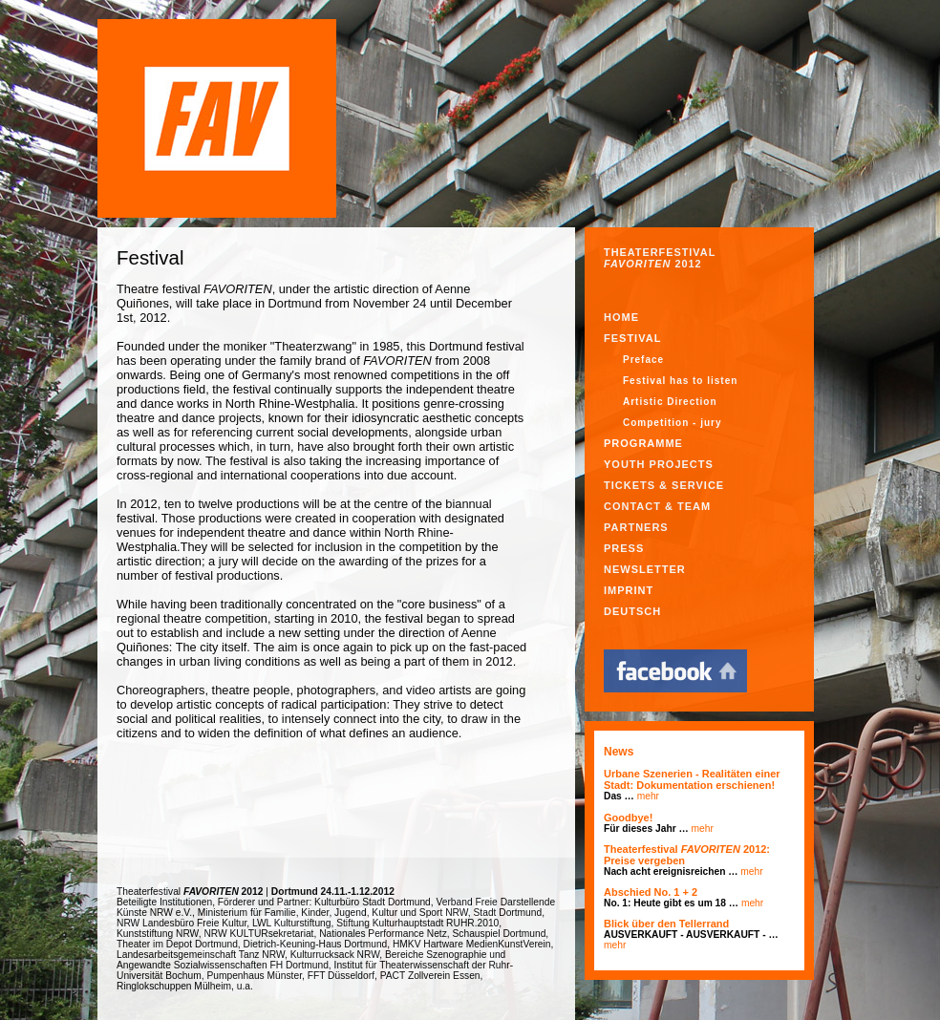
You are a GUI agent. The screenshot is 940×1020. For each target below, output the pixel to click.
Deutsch (632, 611)
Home (621, 317)
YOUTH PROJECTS (659, 464)
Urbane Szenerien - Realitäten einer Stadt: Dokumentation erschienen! (692, 779)
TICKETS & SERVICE (664, 485)
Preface (643, 359)
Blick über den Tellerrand (666, 923)
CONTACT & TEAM (657, 506)
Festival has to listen (680, 380)
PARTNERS (636, 527)
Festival (632, 338)
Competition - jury (672, 422)
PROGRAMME (643, 443)
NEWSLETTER (645, 569)
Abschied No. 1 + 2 (650, 892)
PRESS (624, 548)
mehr (648, 796)
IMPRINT (628, 590)
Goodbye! (628, 817)
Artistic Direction (670, 401)
